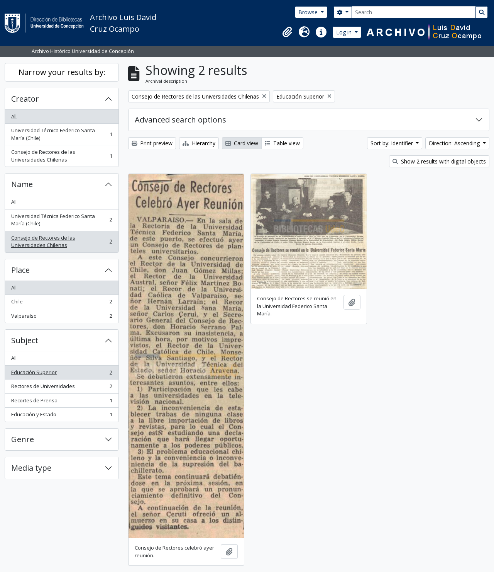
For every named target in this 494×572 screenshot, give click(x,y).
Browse (308, 12)
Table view (282, 143)
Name (22, 184)
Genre (22, 439)
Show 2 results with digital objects (439, 161)
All (14, 116)
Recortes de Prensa (61, 402)
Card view (241, 143)
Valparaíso (61, 317)
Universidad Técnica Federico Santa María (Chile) (61, 134)
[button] (287, 32)
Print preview (152, 143)
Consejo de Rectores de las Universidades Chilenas (61, 155)
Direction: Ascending (455, 143)
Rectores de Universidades (61, 388)
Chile (61, 303)
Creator (25, 99)
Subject (24, 340)
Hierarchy (199, 143)
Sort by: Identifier (392, 143)
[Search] (414, 12)
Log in (344, 32)
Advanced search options (180, 119)
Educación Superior (61, 374)
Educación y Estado (61, 416)
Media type (31, 468)
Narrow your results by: (62, 72)
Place (20, 270)
